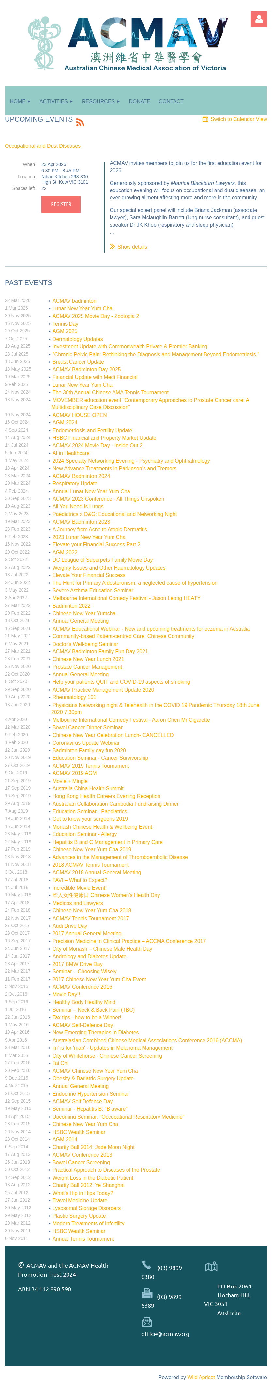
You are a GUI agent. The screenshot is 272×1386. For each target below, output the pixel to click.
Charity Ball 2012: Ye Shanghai (89, 1185)
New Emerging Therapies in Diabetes (96, 1032)
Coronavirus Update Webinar (86, 743)
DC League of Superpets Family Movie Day (103, 560)
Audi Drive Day (70, 926)
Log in (259, 19)
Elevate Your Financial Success (89, 575)
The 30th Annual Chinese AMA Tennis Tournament (111, 392)
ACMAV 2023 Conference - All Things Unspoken (108, 499)
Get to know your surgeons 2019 (90, 819)
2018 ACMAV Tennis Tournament (91, 865)
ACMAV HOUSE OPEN (80, 415)
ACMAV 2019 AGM (75, 773)
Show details (132, 247)
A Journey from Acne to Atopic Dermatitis (100, 529)
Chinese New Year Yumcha (84, 613)
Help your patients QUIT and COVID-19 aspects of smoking (121, 682)
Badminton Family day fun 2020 (89, 750)
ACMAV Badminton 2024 (81, 476)
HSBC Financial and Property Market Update (104, 438)
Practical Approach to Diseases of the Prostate (106, 1170)
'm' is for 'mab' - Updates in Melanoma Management (113, 1048)
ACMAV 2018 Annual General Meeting (97, 872)
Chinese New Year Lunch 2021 (88, 659)
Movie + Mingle (70, 781)
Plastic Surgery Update (79, 1216)
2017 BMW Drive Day (78, 964)
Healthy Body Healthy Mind (84, 1002)
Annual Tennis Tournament (83, 1238)
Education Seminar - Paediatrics (90, 811)
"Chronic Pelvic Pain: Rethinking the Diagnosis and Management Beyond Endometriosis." (156, 354)
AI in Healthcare (71, 453)
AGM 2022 (65, 552)
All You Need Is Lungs (78, 506)
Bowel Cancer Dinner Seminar (88, 727)
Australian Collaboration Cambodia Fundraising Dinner (116, 804)
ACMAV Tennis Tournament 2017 (91, 918)
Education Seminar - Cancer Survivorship (100, 758)
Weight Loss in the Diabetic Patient (93, 1177)
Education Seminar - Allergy (85, 834)
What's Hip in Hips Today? (83, 1193)
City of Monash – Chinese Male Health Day (102, 949)
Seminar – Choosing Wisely (85, 971)
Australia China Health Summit (88, 788)
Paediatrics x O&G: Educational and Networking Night (115, 514)
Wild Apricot (201, 1377)
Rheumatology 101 (74, 697)
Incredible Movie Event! (80, 888)
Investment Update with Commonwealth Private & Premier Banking (130, 346)
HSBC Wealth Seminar (79, 1132)
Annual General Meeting (81, 621)
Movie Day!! (66, 994)
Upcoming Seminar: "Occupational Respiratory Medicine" (118, 1116)
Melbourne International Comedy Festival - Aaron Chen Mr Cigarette (131, 720)
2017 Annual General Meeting (87, 933)
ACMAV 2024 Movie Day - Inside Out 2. (98, 445)
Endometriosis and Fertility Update (92, 430)
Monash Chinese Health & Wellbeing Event (102, 827)
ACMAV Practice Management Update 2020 (103, 690)
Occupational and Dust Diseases (43, 146)
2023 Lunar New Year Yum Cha (89, 537)
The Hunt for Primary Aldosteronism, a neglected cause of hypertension (135, 583)
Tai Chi (60, 1063)
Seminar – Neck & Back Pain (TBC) (94, 1010)
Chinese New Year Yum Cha (85, 1124)
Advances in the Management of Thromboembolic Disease (120, 857)
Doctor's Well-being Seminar (85, 644)
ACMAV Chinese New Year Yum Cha (95, 1071)
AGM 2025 (65, 331)
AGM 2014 (65, 1139)
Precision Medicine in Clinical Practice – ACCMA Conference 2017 (129, 941)
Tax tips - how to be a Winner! (87, 1017)
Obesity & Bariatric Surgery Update (93, 1078)
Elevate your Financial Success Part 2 (96, 544)
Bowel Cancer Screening (81, 1162)
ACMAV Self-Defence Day (83, 1025)
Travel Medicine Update (80, 1200)
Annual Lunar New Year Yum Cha (91, 491)
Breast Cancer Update (78, 362)
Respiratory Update (75, 483)
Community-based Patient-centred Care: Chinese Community (123, 636)
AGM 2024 (65, 422)
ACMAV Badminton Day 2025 (87, 369)
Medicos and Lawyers (78, 903)
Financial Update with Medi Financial (95, 377)
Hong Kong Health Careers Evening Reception (106, 796)
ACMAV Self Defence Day (83, 1101)
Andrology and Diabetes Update (90, 956)
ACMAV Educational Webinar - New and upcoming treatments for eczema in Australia (151, 629)
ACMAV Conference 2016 (82, 987)
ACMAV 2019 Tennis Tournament (91, 766)
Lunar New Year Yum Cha (83, 308)
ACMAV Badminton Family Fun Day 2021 (100, 651)
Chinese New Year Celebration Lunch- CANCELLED (113, 735)
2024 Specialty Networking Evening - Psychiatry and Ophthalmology (131, 461)
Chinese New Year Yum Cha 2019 (92, 849)
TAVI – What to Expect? (80, 880)
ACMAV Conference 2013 (82, 1155)
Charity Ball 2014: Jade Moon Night (94, 1147)
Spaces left (23, 188)
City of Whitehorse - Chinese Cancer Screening (107, 1056)
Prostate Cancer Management (87, 667)
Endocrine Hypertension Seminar (91, 1094)
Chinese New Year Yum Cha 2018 (92, 910)
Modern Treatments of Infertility (89, 1223)
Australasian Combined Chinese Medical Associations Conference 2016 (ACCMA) (147, 1040)
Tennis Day (65, 324)
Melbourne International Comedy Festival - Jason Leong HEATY (127, 598)
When (29, 164)
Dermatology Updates (78, 339)
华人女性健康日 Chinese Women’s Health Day (106, 895)
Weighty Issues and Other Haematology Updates (109, 568)
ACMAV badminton (75, 301)
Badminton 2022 (72, 606)
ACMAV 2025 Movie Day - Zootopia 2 (96, 316)
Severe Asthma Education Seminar (93, 590)
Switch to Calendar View (239, 119)
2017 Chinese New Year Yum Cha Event (99, 979)
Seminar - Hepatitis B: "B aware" (90, 1109)
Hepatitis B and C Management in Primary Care (108, 842)
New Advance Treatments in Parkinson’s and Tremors (114, 468)
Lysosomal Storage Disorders (87, 1208)
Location (26, 176)
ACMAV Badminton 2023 (81, 522)
